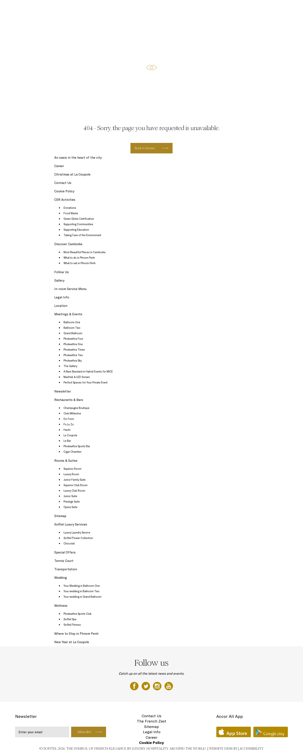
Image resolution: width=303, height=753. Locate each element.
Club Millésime (72, 413)
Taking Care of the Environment (82, 235)
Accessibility (251, 748)
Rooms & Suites (178, 8)
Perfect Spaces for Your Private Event (86, 382)
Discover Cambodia (68, 244)
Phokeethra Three (74, 349)
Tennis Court (63, 561)
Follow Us (61, 272)
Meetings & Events (236, 8)
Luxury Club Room (74, 490)
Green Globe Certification (79, 218)
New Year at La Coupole (71, 642)
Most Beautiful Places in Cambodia (84, 252)
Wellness (259, 8)
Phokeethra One (73, 344)
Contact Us (62, 183)
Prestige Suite (72, 501)
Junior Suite (70, 496)
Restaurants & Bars (206, 8)
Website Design (223, 748)
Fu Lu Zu (69, 424)
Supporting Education (76, 229)
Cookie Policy (64, 191)
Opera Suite (70, 507)
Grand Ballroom (73, 333)
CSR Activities (64, 200)
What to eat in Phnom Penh (80, 263)
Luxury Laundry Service (77, 532)
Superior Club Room (76, 485)
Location (60, 306)
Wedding (276, 8)
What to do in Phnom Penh (79, 257)
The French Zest (151, 721)
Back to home (145, 148)
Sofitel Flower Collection (78, 538)
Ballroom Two (72, 327)
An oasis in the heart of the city (78, 158)
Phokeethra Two (73, 355)
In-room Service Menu (70, 289)
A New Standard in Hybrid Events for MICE (88, 371)
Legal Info (61, 297)
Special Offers (153, 8)
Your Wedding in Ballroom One (82, 585)
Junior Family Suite (75, 479)
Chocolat (69, 543)
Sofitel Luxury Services (70, 524)
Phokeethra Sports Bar (77, 446)
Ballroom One (72, 322)
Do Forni (69, 418)
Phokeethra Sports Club (78, 613)
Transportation (65, 569)
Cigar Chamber (72, 451)
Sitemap (60, 516)
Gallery (59, 280)
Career (59, 166)
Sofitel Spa (70, 619)
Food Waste (71, 213)
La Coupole (70, 435)
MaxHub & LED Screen (77, 377)
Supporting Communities (78, 224)
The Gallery (70, 366)
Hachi (67, 429)
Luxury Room (71, 474)
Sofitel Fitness (72, 624)
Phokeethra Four (73, 338)
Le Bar (67, 440)
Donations (70, 207)
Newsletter (62, 391)
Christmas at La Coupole (72, 174)
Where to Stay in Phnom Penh (76, 634)
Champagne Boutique (76, 408)
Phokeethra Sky (73, 360)
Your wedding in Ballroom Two (82, 591)
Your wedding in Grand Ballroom (82, 596)
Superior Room (72, 468)
